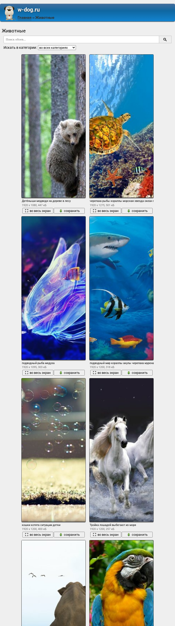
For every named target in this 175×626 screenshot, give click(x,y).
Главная (24, 17)
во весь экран (38, 211)
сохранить (69, 211)
